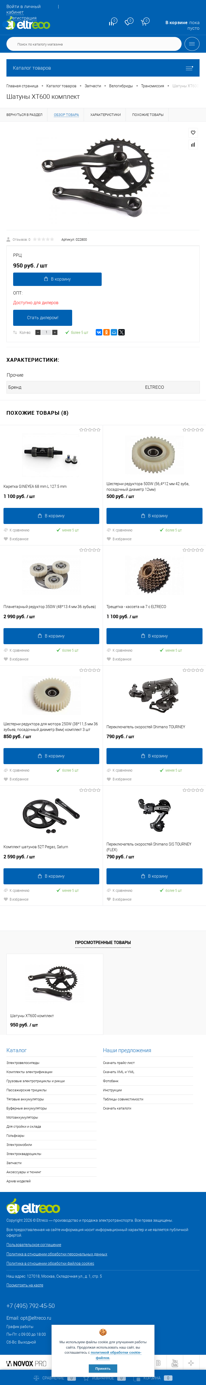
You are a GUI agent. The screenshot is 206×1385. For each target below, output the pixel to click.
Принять (103, 1369)
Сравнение (55, 1378)
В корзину (57, 279)
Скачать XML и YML (118, 1071)
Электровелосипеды (22, 1062)
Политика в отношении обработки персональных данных (56, 1253)
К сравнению (16, 529)
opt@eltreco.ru (35, 1317)
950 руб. (24, 1024)
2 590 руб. (51, 858)
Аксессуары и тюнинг (23, 1171)
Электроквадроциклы (23, 1153)
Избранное (104, 1378)
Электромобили (19, 1144)
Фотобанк (111, 1080)
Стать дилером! (42, 317)
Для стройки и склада (23, 1126)
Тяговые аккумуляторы (25, 1098)
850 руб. (51, 738)
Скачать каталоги (117, 1107)
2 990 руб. (51, 618)
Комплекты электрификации (29, 1071)
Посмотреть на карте (24, 1284)
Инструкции (112, 1089)
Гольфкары (15, 1135)
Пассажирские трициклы (26, 1089)
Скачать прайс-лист (119, 1062)
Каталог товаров (103, 68)
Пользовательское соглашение (33, 1244)
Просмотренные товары (103, 942)
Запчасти (13, 1162)
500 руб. (154, 498)
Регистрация (23, 18)
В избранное (15, 538)
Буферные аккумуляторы (26, 1107)
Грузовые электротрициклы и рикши (35, 1080)
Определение (5, 24)
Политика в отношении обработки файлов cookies (50, 1263)
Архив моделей (18, 1180)
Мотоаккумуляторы (22, 1117)
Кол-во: (25, 332)
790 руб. (154, 738)
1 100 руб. (51, 498)
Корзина (152, 1378)
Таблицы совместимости (123, 1098)
